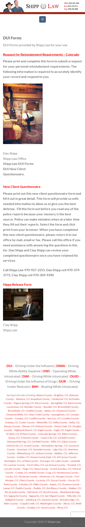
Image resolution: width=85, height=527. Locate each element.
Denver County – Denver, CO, (19, 426)
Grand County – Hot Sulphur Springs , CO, (46, 445)
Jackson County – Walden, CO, (51, 453)
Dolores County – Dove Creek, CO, (53, 426)
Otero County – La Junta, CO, (34, 480)
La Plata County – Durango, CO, (38, 460)
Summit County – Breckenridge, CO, (60, 499)
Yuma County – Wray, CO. (54, 507)
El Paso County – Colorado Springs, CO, (41, 433)
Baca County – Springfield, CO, (51, 403)
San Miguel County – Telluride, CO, (62, 495)
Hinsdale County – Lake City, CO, (50, 449)
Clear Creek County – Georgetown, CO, (49, 414)
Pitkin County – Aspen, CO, (47, 484)
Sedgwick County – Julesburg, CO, (23, 499)
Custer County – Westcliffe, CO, (36, 422)
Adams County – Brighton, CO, (52, 395)
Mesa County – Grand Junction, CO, (53, 468)
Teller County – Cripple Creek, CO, (22, 503)
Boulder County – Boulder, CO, (40, 406)
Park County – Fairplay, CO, (18, 484)
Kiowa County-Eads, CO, (43, 457)
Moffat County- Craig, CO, (42, 472)
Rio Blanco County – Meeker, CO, (64, 488)
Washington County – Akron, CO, (57, 503)
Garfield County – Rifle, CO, (46, 441)
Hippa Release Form (17, 284)
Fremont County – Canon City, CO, (38, 437)
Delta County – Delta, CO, (66, 422)
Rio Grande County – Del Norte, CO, (24, 492)
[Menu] (42, 19)
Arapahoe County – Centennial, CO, (49, 398)
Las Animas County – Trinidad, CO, (63, 464)
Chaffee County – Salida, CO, (40, 410)
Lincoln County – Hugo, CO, (19, 468)
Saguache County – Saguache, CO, (26, 495)
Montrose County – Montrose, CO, (36, 476)
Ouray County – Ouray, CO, (65, 480)
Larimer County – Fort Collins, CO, (26, 464)
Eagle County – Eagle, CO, (51, 430)
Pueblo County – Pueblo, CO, (30, 488)
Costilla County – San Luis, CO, (45, 418)
